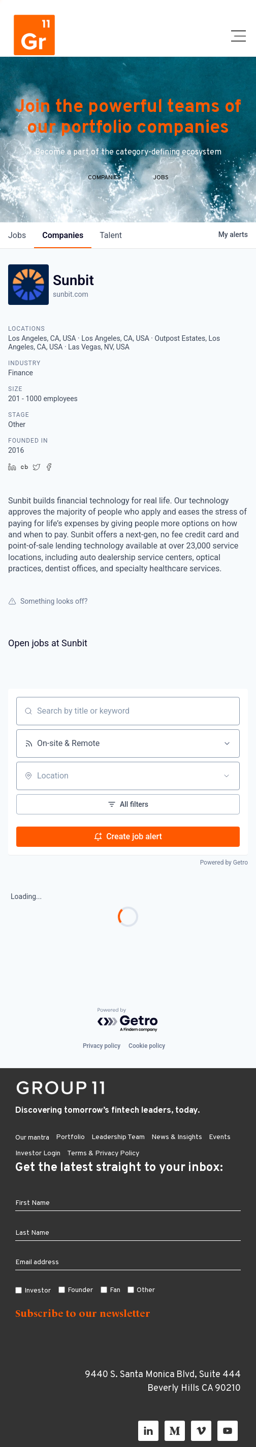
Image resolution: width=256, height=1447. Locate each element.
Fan (115, 1290)
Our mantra (32, 1137)
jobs (17, 235)
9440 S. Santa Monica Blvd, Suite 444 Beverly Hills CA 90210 (163, 1381)
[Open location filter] (226, 776)
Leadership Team (118, 1137)
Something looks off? (47, 601)
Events (220, 1137)
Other (146, 1290)
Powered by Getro (224, 862)
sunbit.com (70, 294)
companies (62, 235)
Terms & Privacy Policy (103, 1153)
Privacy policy (101, 1045)
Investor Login (37, 1153)
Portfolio (70, 1137)
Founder (80, 1290)
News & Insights (176, 1137)
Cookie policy (147, 1045)
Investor (37, 1290)
